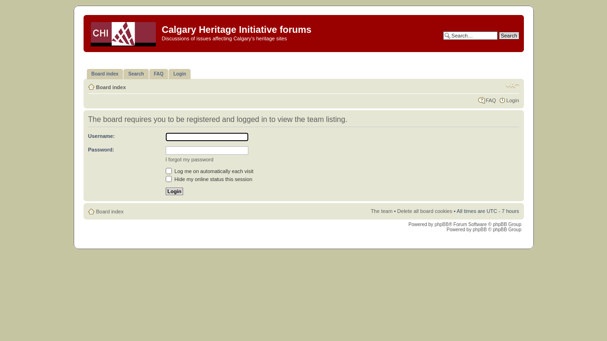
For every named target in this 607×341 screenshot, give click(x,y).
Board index (111, 87)
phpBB (442, 224)
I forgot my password (190, 159)
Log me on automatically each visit (210, 171)
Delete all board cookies (424, 211)
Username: (101, 136)
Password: (101, 149)
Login (513, 100)
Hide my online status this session (209, 179)
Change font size (512, 85)
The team (381, 211)
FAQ (491, 100)
